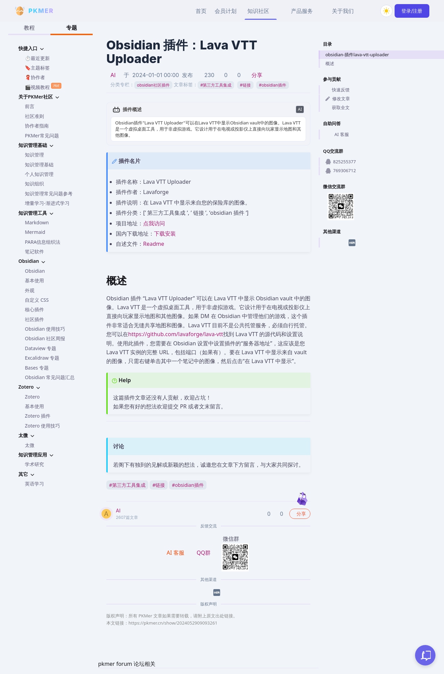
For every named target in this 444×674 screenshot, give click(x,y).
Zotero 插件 (37, 416)
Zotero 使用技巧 (42, 425)
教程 (29, 27)
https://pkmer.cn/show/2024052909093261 (172, 623)
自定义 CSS (37, 300)
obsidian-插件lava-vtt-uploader (357, 54)
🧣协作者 (35, 77)
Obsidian (35, 271)
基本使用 (34, 280)
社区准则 (34, 116)
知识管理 (34, 154)
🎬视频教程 (43, 86)
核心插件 (34, 309)
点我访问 (154, 223)
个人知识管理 (39, 174)
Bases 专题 (37, 367)
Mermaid (35, 232)
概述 (329, 63)
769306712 (340, 170)
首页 (201, 11)
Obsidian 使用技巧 (45, 329)
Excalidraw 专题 (42, 358)
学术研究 (34, 464)
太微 (29, 445)
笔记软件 (34, 251)
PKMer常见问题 (42, 135)
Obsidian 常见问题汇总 (50, 377)
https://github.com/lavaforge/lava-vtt (175, 334)
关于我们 (343, 11)
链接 (245, 85)
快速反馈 (337, 90)
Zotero (32, 396)
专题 (71, 27)
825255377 (340, 162)
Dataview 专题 (40, 348)
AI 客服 (337, 134)
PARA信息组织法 (42, 242)
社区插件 (34, 319)
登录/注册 (411, 11)
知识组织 (34, 183)
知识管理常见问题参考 (49, 193)
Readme (153, 244)
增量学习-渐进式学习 (47, 203)
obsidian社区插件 (153, 85)
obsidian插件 (272, 85)
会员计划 (225, 11)
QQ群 (204, 552)
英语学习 (34, 483)
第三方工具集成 (216, 85)
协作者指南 (37, 125)
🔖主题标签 (37, 67)
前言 (29, 106)
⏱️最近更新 (37, 58)
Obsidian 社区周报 (45, 338)
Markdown (37, 222)
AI (113, 75)
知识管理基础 (39, 164)
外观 (29, 290)
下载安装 (165, 233)
